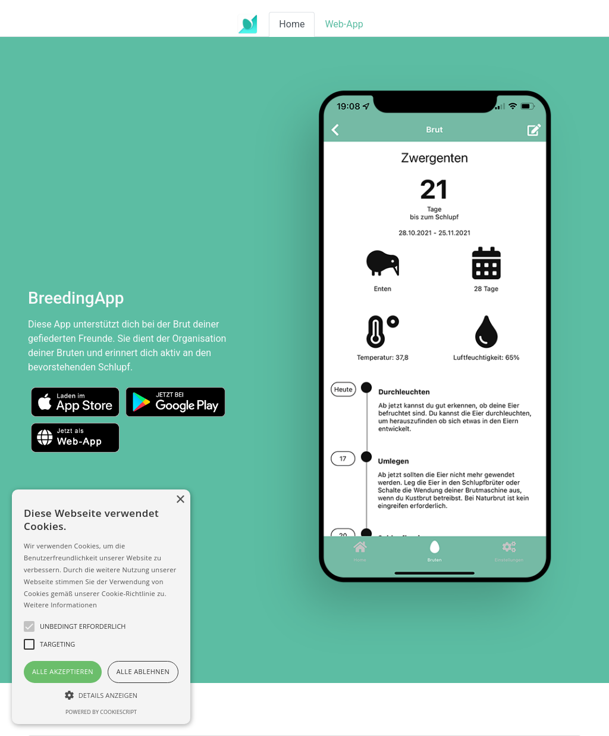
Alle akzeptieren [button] (62, 671)
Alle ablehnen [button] (143, 671)
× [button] (179, 499)
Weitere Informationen (60, 604)
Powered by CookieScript (101, 712)
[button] (101, 695)
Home (291, 24)
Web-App (344, 24)
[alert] (101, 606)
